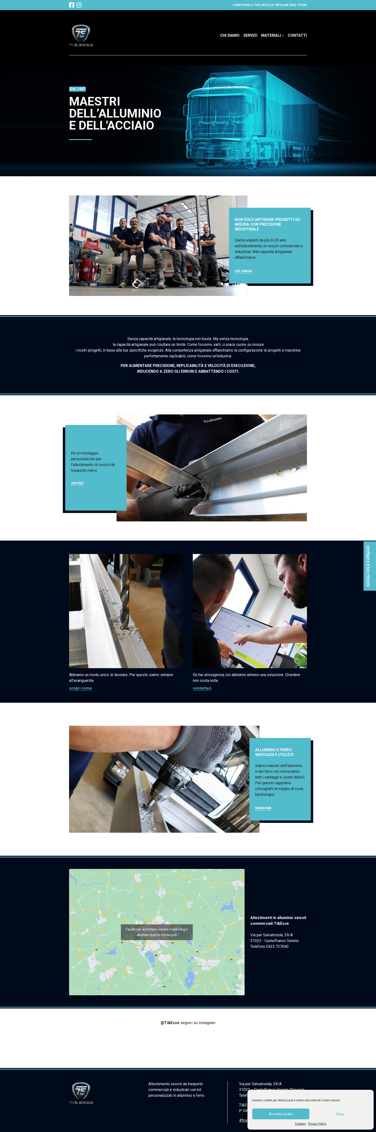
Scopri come (80, 688)
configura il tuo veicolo (368, 566)
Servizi (250, 35)
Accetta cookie (281, 1114)
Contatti (297, 35)
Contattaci (202, 688)
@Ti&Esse (170, 1022)
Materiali (271, 35)
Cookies (300, 1124)
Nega (340, 1114)
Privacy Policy (317, 1124)
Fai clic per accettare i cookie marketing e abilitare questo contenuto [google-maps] (157, 932)
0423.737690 (298, 5)
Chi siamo (230, 35)
